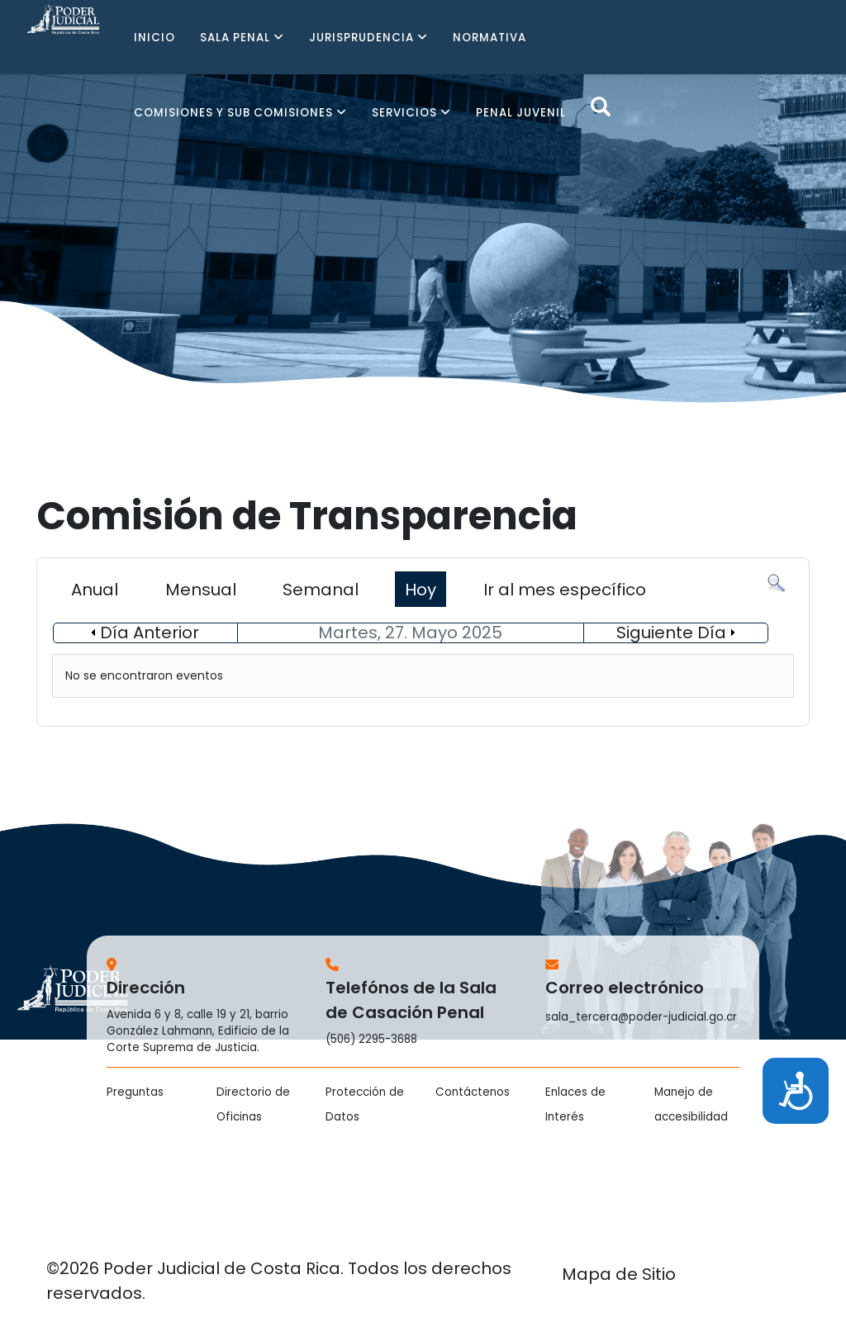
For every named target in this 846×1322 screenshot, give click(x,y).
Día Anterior (149, 632)
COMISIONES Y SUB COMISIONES (233, 113)
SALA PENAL (235, 37)
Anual (94, 589)
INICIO (154, 37)
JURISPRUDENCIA (361, 37)
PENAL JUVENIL (521, 113)
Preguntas (135, 1092)
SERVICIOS (404, 113)
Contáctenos (472, 1092)
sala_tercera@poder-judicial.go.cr (641, 1017)
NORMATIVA (489, 37)
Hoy (420, 589)
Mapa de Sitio (619, 1274)
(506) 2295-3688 (371, 1039)
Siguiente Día (671, 632)
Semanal (321, 589)
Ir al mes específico (564, 589)
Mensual (200, 589)
